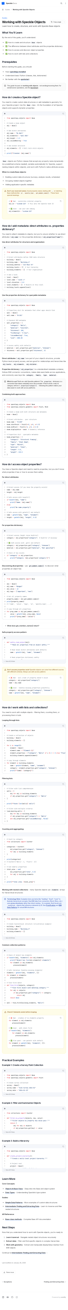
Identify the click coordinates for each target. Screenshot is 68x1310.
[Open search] (61, 3)
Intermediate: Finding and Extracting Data (22, 1206)
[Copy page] (56, 22)
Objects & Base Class (14, 1189)
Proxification (50, 905)
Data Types (10, 1192)
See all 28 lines (9, 938)
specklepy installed (18, 72)
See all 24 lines (9, 661)
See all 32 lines (9, 1094)
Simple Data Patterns (14, 1203)
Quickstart (34, 88)
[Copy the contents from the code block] (63, 113)
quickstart (25, 79)
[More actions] (65, 3)
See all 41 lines (9, 1132)
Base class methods (13, 1219)
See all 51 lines (9, 1170)
